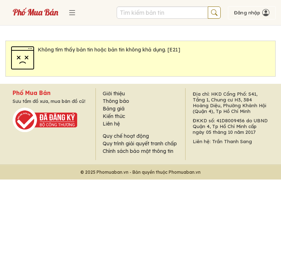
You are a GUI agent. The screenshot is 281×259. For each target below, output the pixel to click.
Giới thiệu (114, 93)
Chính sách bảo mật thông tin (138, 151)
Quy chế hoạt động (126, 136)
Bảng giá (114, 108)
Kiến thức (114, 116)
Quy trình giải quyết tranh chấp (140, 143)
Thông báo (116, 101)
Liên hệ (111, 124)
